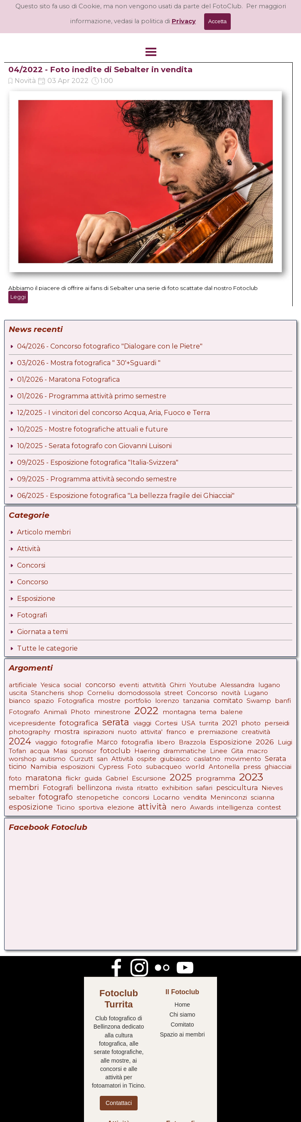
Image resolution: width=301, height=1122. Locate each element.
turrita (208, 723)
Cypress (111, 767)
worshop (23, 759)
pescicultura (237, 788)
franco (176, 732)
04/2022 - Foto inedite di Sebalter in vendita (100, 69)
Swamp (259, 701)
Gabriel (117, 778)
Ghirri (178, 685)
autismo (53, 759)
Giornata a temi (42, 632)
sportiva (91, 807)
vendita (195, 797)
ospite (146, 759)
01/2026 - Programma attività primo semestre (91, 396)
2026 (265, 741)
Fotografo (24, 712)
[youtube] (185, 967)
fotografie (77, 742)
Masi (60, 751)
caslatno (207, 759)
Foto (134, 767)
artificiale (23, 685)
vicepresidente (32, 723)
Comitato (182, 1024)
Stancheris (47, 693)
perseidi (276, 723)
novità (230, 693)
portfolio (137, 701)
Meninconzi (228, 797)
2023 (251, 777)
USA (188, 723)
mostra (67, 731)
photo (251, 723)
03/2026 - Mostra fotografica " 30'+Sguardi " (88, 363)
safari (204, 788)
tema (208, 712)
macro (257, 751)
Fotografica (76, 701)
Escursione (149, 778)
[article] (148, 184)
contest (269, 807)
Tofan (17, 751)
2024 (20, 741)
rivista (124, 788)
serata (115, 722)
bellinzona (94, 788)
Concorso (32, 582)
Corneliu (100, 693)
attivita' (152, 732)
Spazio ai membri (182, 1034)
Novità (25, 81)
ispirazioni (99, 732)
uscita (18, 693)
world (195, 767)
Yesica (50, 685)
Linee (218, 751)
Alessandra (237, 685)
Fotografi (32, 615)
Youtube (203, 685)
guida (93, 778)
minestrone (112, 712)
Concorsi (31, 565)
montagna (179, 712)
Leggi (18, 296)
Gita (237, 751)
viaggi (142, 723)
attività (152, 807)
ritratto (147, 788)
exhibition (177, 788)
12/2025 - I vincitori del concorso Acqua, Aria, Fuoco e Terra (113, 413)
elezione (120, 807)
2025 (181, 777)
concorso (100, 685)
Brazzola (192, 742)
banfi (283, 701)
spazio (44, 701)
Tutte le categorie (47, 648)
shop (76, 693)
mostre (109, 701)
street (173, 693)
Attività (28, 549)
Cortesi (166, 723)
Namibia (43, 767)
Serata (275, 759)
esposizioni (78, 767)
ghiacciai (277, 767)
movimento (242, 759)
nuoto (127, 732)
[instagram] (139, 967)
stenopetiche (97, 797)
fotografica (79, 722)
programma (215, 778)
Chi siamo (182, 1014)
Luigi (285, 742)
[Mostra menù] (151, 52)
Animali (55, 712)
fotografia (137, 742)
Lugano (256, 693)
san (102, 759)
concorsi (136, 797)
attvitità (154, 685)
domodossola (139, 693)
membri (24, 787)
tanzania (196, 701)
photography (29, 732)
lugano (269, 685)
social (72, 685)
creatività (256, 732)
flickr (73, 778)
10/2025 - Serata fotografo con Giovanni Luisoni (94, 446)
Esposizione (36, 598)
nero (178, 807)
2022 (146, 711)
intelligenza (235, 807)
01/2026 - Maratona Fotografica (68, 379)
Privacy (184, 21)
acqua (39, 751)
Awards (201, 807)
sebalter (22, 797)
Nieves (272, 788)
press (252, 767)
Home (182, 1004)
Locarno (166, 797)
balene (231, 712)
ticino (18, 767)
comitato (228, 701)
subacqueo (164, 767)
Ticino (66, 807)
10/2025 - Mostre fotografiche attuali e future (92, 429)
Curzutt (81, 759)
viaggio (46, 742)
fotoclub (115, 750)
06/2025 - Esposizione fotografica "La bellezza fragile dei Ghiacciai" (125, 496)
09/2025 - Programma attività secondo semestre (97, 479)
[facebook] (116, 967)
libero (166, 742)
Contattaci (119, 1103)
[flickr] (162, 967)
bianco (19, 701)
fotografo (56, 797)
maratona (43, 778)
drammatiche (184, 751)
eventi (129, 685)
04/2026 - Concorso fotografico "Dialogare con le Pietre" (109, 346)
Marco (107, 742)
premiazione (218, 732)
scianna (262, 797)
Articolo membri (44, 532)
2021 (229, 723)
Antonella (224, 767)
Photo (80, 712)
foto (15, 778)
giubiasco (175, 759)
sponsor (83, 751)
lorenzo (167, 701)
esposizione (31, 807)
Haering (147, 751)
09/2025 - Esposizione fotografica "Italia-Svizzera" (97, 462)
